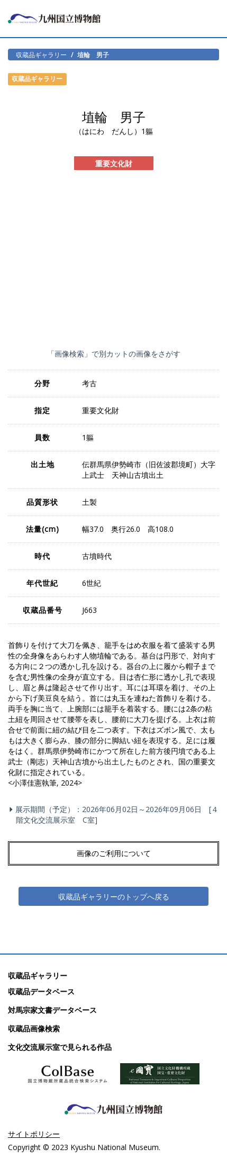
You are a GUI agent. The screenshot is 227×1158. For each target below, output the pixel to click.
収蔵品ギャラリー (41, 54)
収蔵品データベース (41, 991)
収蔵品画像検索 (34, 1028)
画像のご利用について (114, 853)
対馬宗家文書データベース (52, 1010)
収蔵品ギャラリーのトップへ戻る (113, 897)
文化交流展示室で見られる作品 (60, 1047)
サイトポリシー (34, 1134)
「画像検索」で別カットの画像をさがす (113, 354)
